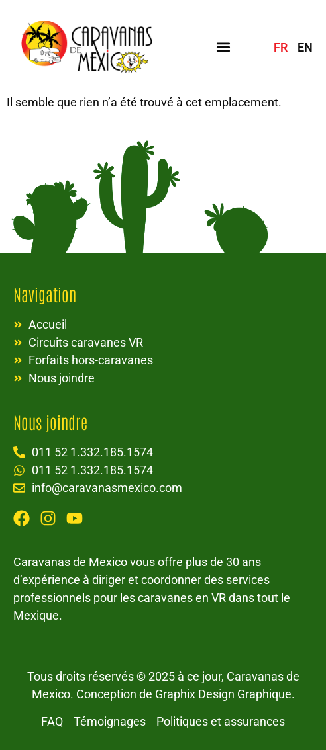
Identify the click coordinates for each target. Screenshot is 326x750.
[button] (223, 47)
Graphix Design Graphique (223, 694)
